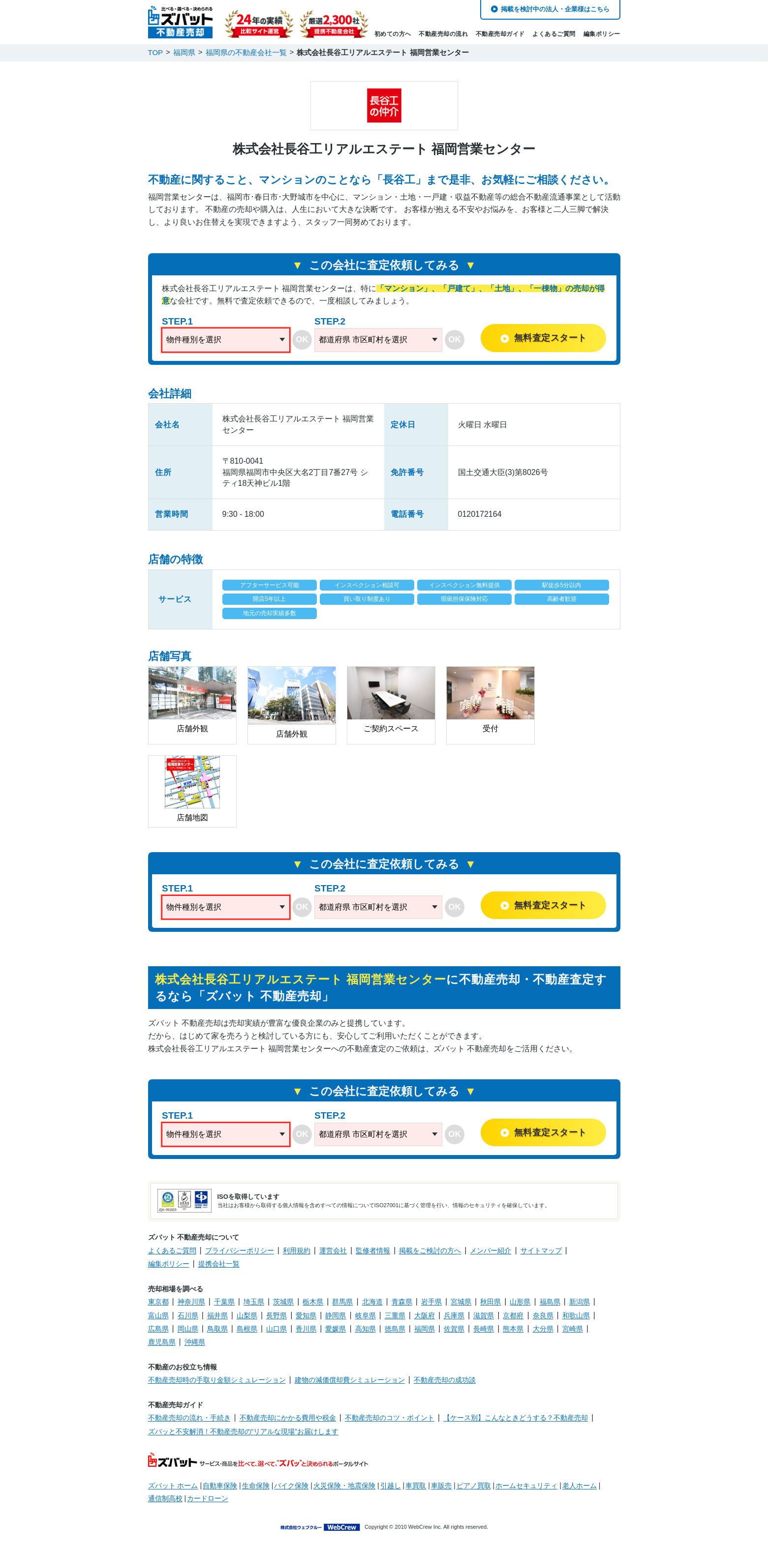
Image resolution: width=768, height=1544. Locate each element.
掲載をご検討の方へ (430, 1250)
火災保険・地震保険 (344, 1485)
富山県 (158, 1315)
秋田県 (490, 1302)
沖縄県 (194, 1342)
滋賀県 (483, 1315)
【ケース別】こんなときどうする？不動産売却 (515, 1418)
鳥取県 (217, 1329)
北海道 (372, 1302)
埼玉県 (254, 1302)
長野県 (276, 1315)
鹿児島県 (162, 1342)
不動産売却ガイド (500, 33)
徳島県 (395, 1329)
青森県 (402, 1302)
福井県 (217, 1315)
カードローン (207, 1498)
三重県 (395, 1315)
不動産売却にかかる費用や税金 (288, 1418)
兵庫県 (454, 1315)
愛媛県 (335, 1329)
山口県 (276, 1329)
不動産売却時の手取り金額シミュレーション (217, 1380)
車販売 (441, 1485)
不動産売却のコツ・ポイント (389, 1418)
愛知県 (306, 1315)
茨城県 (283, 1302)
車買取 (415, 1485)
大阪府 (424, 1315)
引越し (390, 1485)
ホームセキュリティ (526, 1485)
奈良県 (543, 1315)
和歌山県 (576, 1315)
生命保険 (256, 1485)
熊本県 (513, 1329)
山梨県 (247, 1315)
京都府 (513, 1315)
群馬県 (342, 1302)
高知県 (365, 1329)
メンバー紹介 (490, 1250)
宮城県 (461, 1302)
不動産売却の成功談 (445, 1380)
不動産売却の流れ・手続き (189, 1418)
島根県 (247, 1329)
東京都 (158, 1302)
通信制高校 (165, 1498)
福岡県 (424, 1329)
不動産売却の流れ (443, 33)
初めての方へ (392, 33)
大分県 (543, 1329)
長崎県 (483, 1329)
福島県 (550, 1302)
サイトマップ (541, 1250)
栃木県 (313, 1302)
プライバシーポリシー (239, 1250)
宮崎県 (572, 1329)
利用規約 (296, 1250)
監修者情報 (373, 1250)
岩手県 (431, 1302)
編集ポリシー (602, 33)
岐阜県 (365, 1315)
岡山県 (188, 1329)
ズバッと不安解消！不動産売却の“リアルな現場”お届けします (243, 1431)
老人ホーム (579, 1485)
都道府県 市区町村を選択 (363, 339)
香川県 (306, 1329)
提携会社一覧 (219, 1264)
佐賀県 (454, 1329)
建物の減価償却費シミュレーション (350, 1380)
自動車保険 (220, 1485)
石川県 (188, 1315)
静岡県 (335, 1315)
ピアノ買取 (474, 1485)
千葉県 (224, 1302)
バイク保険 (291, 1485)
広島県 (158, 1329)
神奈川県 (191, 1302)
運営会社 (333, 1250)
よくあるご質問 (554, 33)
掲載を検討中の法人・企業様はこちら (555, 9)
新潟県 (579, 1302)
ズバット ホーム (173, 1485)
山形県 (520, 1302)
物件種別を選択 (193, 339)
